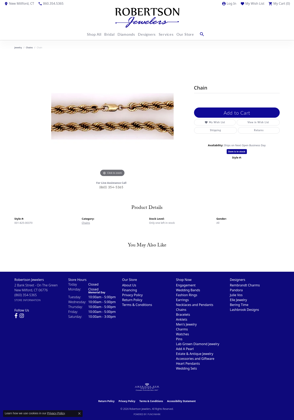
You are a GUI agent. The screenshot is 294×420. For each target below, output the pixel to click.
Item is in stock (236, 151)
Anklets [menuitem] (181, 319)
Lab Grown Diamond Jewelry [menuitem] (197, 344)
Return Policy (132, 300)
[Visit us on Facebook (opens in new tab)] (16, 315)
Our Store (191, 34)
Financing (129, 290)
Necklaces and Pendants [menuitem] (194, 305)
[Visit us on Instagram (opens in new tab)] (22, 315)
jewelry (18, 47)
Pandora (236, 290)
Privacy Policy (132, 295)
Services (170, 34)
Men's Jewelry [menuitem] (186, 324)
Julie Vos (236, 295)
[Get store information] (27, 300)
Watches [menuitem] (182, 334)
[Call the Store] (25, 295)
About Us (129, 285)
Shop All (90, 34)
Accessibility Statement (181, 401)
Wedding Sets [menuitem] (186, 368)
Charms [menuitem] (182, 329)
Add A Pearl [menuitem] (185, 349)
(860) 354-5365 (111, 187)
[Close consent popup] (79, 413)
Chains (29, 47)
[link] (19, 3)
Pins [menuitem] (179, 339)
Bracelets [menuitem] (183, 314)
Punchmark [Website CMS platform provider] (154, 414)
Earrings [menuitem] (182, 300)
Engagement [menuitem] (186, 285)
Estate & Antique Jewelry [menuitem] (194, 353)
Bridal (107, 34)
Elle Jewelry (238, 300)
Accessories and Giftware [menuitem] (195, 358)
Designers (149, 34)
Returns (235, 130)
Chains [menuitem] (181, 309)
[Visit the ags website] (147, 387)
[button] (229, 3)
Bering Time (239, 305)
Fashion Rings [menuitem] (186, 295)
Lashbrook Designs (244, 309)
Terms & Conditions (137, 305)
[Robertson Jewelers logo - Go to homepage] (147, 18)
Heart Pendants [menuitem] (188, 363)
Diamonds (126, 34)
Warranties (264, 130)
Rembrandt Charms (245, 285)
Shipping (207, 130)
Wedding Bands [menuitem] (188, 290)
